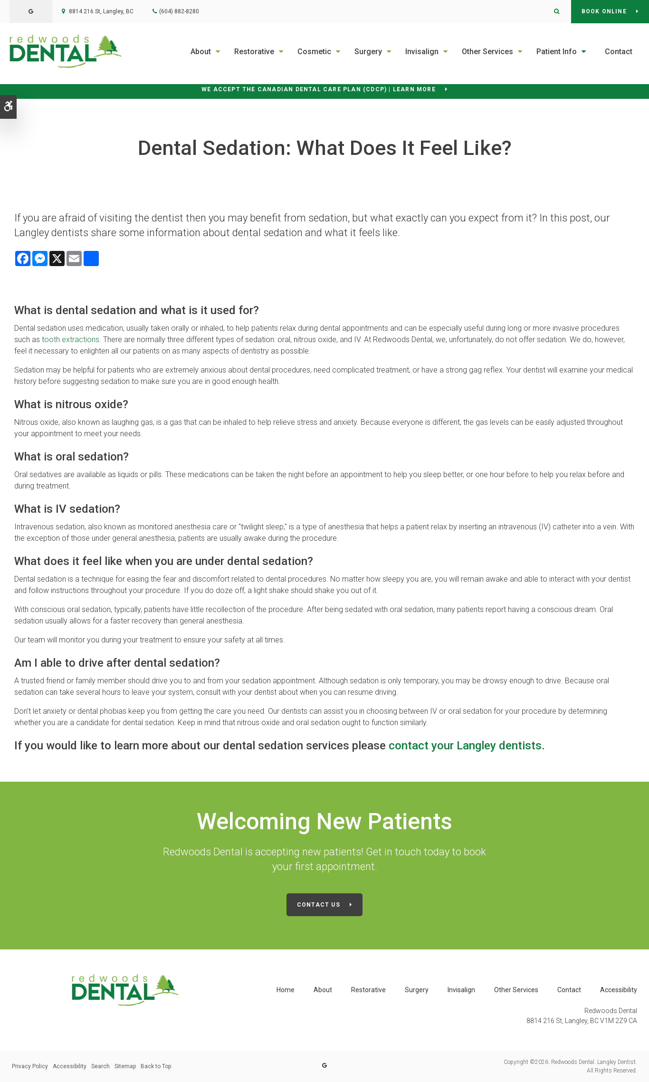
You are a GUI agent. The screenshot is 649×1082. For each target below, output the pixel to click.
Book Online (604, 11)
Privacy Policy (30, 1066)
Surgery (368, 51)
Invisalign (422, 51)
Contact (618, 51)
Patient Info (556, 51)
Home (286, 990)
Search (100, 1066)
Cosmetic (314, 51)
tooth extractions (70, 339)
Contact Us (318, 904)
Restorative (254, 51)
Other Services (487, 51)
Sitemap (125, 1066)
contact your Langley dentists (465, 745)
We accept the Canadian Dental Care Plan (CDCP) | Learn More (318, 89)
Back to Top (156, 1066)
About (201, 51)
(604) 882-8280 (179, 11)
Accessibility (618, 990)
